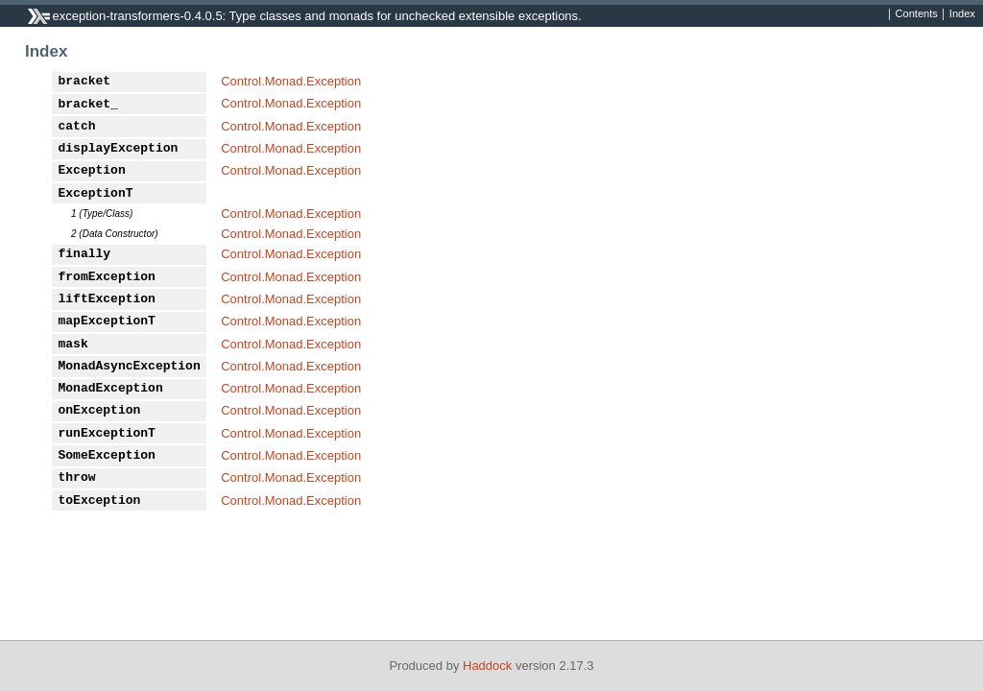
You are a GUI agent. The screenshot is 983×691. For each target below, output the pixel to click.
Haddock (487, 665)
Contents (917, 14)
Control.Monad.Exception (291, 81)
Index (962, 14)
